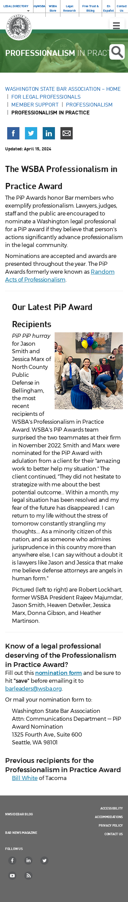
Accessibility (111, 808)
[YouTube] (12, 875)
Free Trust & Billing (90, 8)
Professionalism (89, 104)
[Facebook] (12, 860)
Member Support (34, 104)
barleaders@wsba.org (33, 688)
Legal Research (69, 8)
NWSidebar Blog (19, 814)
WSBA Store (53, 8)
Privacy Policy (111, 825)
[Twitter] (44, 860)
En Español (108, 8)
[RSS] (28, 875)
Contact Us (122, 8)
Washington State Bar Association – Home (63, 88)
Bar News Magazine (21, 832)
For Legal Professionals (45, 96)
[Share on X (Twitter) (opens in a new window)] (31, 133)
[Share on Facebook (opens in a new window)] (13, 133)
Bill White (25, 778)
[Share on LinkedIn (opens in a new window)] (48, 133)
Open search (117, 52)
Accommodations (109, 817)
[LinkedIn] (28, 860)
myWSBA (39, 6)
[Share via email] (66, 133)
